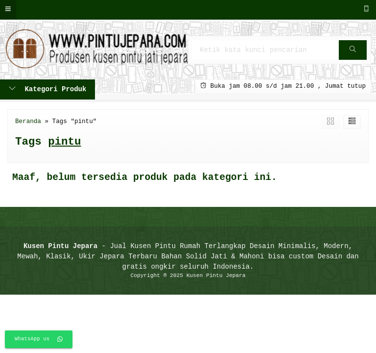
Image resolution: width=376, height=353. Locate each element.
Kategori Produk (47, 89)
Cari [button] (353, 53)
